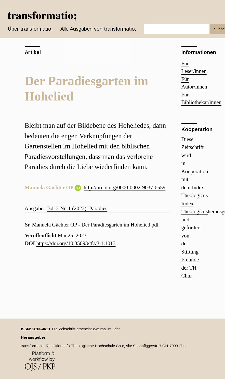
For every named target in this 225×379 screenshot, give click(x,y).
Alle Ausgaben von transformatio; (98, 29)
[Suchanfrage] (176, 29)
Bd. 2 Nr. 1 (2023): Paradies (77, 208)
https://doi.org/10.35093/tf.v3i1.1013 (75, 243)
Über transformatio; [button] (30, 29)
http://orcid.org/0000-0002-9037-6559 (124, 187)
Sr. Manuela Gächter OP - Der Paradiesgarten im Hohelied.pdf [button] (92, 225)
